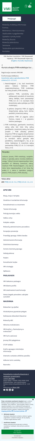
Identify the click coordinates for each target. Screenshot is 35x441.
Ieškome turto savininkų (11, 360)
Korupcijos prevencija (10, 231)
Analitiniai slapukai (8, 422)
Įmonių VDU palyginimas (11, 340)
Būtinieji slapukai (8, 414)
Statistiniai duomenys (10, 244)
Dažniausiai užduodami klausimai (14, 316)
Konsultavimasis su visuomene (14, 205)
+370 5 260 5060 (9, 379)
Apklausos (6, 271)
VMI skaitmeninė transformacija (14, 290)
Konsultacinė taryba (10, 262)
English (14, 61)
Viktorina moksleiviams (11, 325)
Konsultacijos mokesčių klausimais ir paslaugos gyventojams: (16, 375)
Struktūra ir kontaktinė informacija (15, 200)
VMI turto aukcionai (10, 336)
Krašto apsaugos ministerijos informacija (13, 350)
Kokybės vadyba (9, 222)
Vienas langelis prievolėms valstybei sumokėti (15, 295)
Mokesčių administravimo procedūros (16, 227)
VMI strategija (8, 266)
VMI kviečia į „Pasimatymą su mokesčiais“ (13, 330)
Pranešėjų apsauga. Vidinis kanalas (15, 236)
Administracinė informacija (12, 240)
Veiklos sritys (7, 218)
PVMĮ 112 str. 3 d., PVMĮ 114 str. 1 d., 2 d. (19, 182)
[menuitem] (14, 24)
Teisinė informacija (10, 209)
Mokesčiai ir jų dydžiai (10, 307)
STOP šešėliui (8, 345)
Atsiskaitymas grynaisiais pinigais (15, 311)
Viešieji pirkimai (8, 253)
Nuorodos (6, 365)
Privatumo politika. (19, 411)
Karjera (5, 258)
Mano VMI (16, 387)
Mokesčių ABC (8, 320)
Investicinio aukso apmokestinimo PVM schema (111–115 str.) (15, 79)
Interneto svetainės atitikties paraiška (16, 356)
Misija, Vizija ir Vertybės (11, 196)
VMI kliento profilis (9, 286)
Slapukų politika (6, 411)
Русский (21, 61)
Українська (28, 61)
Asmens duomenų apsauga (12, 249)
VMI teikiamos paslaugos (12, 281)
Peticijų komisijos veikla (11, 213)
